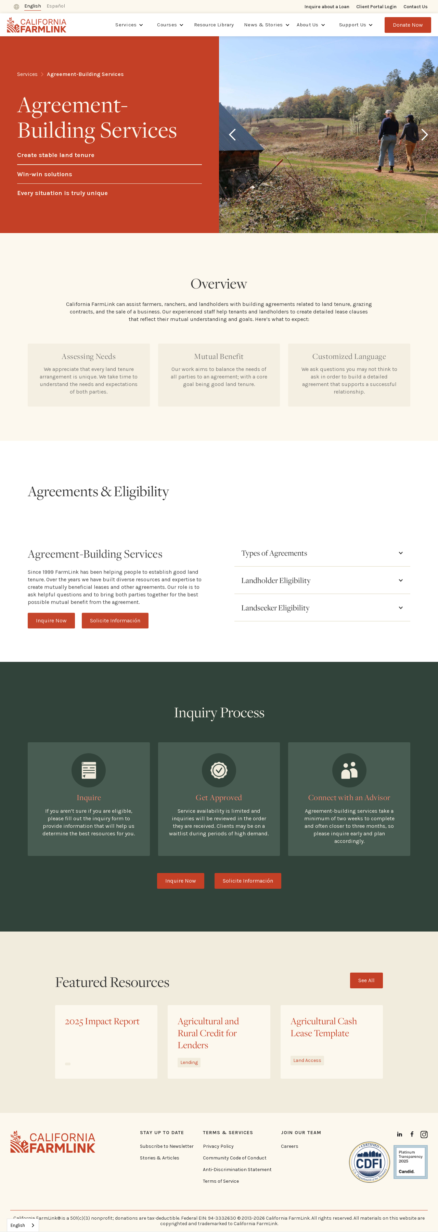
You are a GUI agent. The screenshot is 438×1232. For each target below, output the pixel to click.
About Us (308, 25)
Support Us (352, 25)
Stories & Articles (159, 1158)
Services (126, 25)
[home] (37, 25)
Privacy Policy (218, 1146)
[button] (129, 25)
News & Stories (263, 25)
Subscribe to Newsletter (167, 1146)
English (18, 1225)
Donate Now (408, 25)
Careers (289, 1146)
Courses (167, 25)
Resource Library (214, 25)
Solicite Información (115, 640)
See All (366, 980)
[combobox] (23, 1225)
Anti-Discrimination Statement (237, 1169)
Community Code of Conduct (235, 1158)
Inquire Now (51, 640)
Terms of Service (221, 1181)
